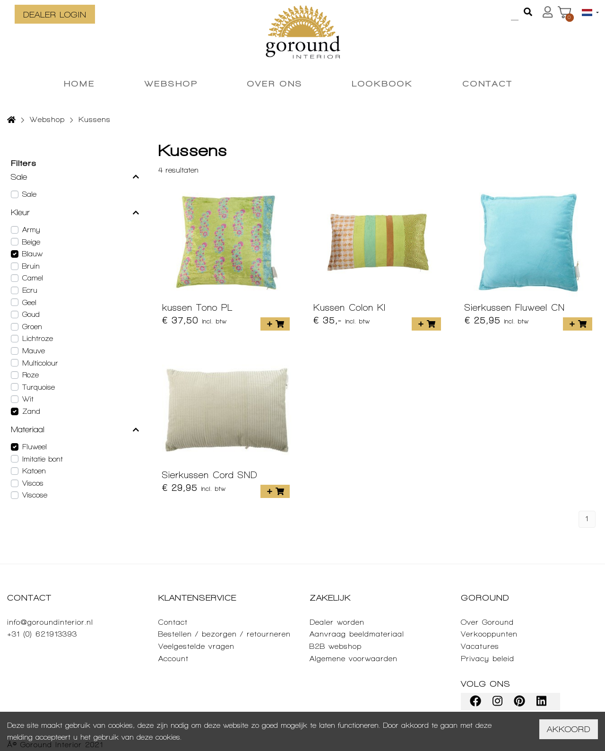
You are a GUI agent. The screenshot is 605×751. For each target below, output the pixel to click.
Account (173, 659)
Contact (173, 622)
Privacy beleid (487, 659)
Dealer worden (337, 622)
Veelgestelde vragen (196, 646)
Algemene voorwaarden (354, 659)
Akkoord (568, 729)
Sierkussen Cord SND (210, 475)
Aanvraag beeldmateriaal (357, 634)
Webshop (47, 119)
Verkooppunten (489, 634)
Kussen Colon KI (349, 307)
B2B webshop (336, 646)
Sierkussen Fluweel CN (515, 307)
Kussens (94, 119)
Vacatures (480, 646)
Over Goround (487, 622)
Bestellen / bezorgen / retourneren (224, 634)
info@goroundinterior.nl (50, 622)
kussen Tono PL (197, 307)
